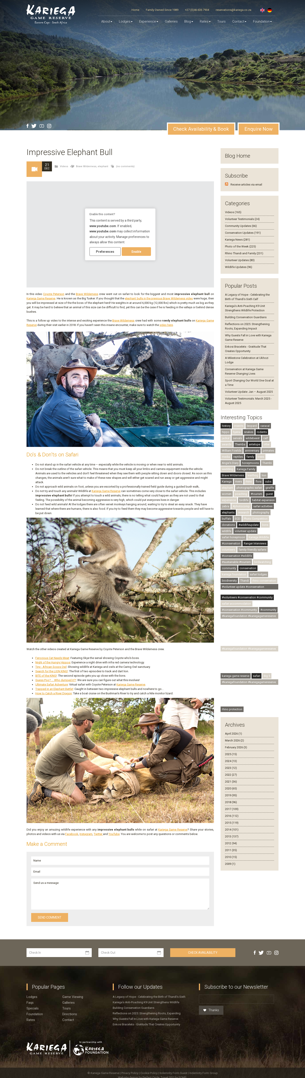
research (243, 512)
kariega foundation (234, 574)
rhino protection (232, 709)
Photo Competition (256, 518)
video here (166, 325)
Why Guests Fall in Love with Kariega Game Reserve (145, 1019)
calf (265, 438)
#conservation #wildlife (237, 555)
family (250, 456)
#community (268, 609)
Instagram (86, 834)
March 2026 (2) (234, 740)
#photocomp (241, 506)
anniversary (252, 450)
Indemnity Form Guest (173, 1073)
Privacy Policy (130, 1073)
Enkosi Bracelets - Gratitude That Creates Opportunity (146, 1024)
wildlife (226, 531)
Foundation (262, 21)
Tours (221, 21)
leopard (252, 425)
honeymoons (250, 463)
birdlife (243, 500)
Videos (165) (233, 212)
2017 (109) (231, 809)
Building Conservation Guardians (246, 317)
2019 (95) (231, 795)
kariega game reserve (235, 676)
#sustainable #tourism (236, 562)
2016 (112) (231, 816)
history (226, 425)
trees (261, 456)
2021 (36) (231, 781)
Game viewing (72, 997)
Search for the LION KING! (51, 671)
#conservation (231, 543)
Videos (64, 166)
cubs (268, 481)
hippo (225, 432)
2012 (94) (231, 843)
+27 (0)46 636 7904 (197, 9)
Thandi (244, 580)
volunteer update (245, 531)
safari (256, 676)
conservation (248, 568)
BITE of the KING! (46, 675)
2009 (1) (230, 863)
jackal (225, 438)
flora (258, 481)
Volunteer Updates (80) (240, 260)
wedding (227, 469)
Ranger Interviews (255, 543)
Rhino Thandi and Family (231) (244, 253)
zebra (225, 506)
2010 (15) (231, 857)
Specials (33, 1008)
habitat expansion (263, 500)
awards (226, 444)
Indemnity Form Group (203, 1073)
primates (268, 450)
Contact (239, 21)
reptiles (238, 456)
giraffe (269, 487)
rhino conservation (264, 580)
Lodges (32, 997)
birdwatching (262, 562)
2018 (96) (231, 802)
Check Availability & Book (201, 129)
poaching (241, 494)
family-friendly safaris (252, 549)
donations (228, 525)
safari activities (263, 506)
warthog (253, 475)
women (226, 494)
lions (265, 525)
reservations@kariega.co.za (233, 9)
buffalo (226, 518)
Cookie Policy (149, 1073)
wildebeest (253, 438)
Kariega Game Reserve (41, 298)
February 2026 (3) (236, 747)
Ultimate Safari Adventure (51, 684)
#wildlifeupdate (248, 525)
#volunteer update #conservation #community (243, 587)
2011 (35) (231, 850)
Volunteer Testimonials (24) (242, 219)
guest (269, 494)
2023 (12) (231, 768)
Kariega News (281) (237, 239)
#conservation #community (239, 609)
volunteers (228, 549)
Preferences (105, 251)
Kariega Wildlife (259, 537)
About (106, 21)
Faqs (30, 1003)
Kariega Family (246, 469)
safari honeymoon (233, 537)
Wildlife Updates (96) (238, 267)
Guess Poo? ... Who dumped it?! (55, 680)
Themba (240, 444)
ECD (237, 518)
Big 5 (267, 676)
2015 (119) (231, 822)
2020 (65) (231, 788)
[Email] (236, 999)
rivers (238, 481)
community (229, 568)
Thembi (267, 463)
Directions (69, 1014)
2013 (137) (231, 836)
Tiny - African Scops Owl (51, 666)
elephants (228, 512)
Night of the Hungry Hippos (52, 662)
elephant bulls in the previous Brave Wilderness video (159, 298)
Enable (136, 251)
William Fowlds (231, 450)
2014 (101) (231, 829)
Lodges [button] (126, 21)
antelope (254, 444)
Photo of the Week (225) (240, 246)
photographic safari (249, 487)
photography (261, 512)
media (226, 456)
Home (135, 9)
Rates (205, 21)
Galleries (171, 21)
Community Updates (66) (241, 226)
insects (238, 425)
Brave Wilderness (87, 294)
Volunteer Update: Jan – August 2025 (249, 391)
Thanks (211, 1010)
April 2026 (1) (233, 733)
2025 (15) (231, 754)
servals (237, 438)
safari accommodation (236, 603)
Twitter (98, 834)
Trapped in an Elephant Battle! (54, 689)
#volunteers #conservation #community (247, 597)
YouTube (114, 834)
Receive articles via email (246, 184)
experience (229, 500)
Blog (188, 21)
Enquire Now (258, 129)
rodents (262, 432)
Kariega (227, 481)
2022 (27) (231, 774)
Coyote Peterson (53, 294)
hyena (236, 432)
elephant (103, 166)
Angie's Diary (230, 463)
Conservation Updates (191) (243, 232)
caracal (265, 425)
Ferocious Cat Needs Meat (52, 658)
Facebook (71, 834)
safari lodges (258, 574)
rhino (249, 481)
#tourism (256, 494)
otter (267, 444)
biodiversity (229, 580)
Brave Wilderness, (87, 166)
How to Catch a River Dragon (53, 693)
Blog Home (237, 156)
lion (264, 475)
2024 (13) (231, 761)
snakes (248, 432)
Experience (148, 21)
